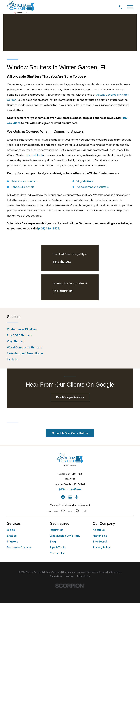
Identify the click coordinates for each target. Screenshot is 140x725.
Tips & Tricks (58, 547)
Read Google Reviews (70, 397)
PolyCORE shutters (22, 186)
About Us (99, 529)
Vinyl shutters (84, 181)
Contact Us (57, 553)
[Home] (20, 7)
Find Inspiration (63, 290)
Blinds (11, 529)
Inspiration (57, 529)
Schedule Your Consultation (70, 433)
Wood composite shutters (92, 186)
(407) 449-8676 (48, 228)
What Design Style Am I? (65, 535)
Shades (12, 535)
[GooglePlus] (70, 497)
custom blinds (34, 155)
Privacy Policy (102, 547)
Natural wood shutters (24, 181)
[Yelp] (77, 497)
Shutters (12, 541)
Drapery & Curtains (19, 547)
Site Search (100, 541)
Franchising (100, 535)
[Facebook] (63, 497)
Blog (53, 541)
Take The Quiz (62, 261)
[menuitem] (70, 329)
